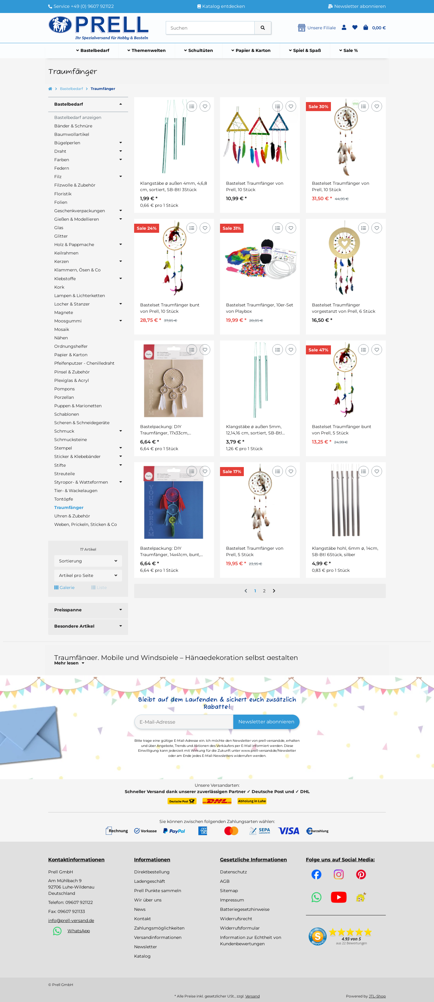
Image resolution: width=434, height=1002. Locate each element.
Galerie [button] (64, 587)
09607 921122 (79, 902)
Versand (252, 996)
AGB (225, 881)
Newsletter (145, 946)
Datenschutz (233, 872)
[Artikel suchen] (262, 28)
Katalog (142, 956)
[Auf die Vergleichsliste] (191, 106)
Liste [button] (99, 587)
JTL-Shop (377, 996)
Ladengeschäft (149, 881)
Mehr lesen (69, 663)
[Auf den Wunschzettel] (205, 106)
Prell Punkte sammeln (157, 890)
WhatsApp (79, 930)
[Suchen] (210, 28)
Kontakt (142, 918)
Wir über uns (148, 900)
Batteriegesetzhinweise (244, 909)
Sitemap (229, 890)
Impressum (232, 900)
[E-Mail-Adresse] (184, 722)
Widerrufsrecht (236, 918)
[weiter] (274, 591)
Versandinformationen (157, 937)
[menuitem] (92, 50)
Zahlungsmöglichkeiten (159, 928)
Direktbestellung (152, 872)
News (140, 909)
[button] (344, 27)
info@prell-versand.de (71, 920)
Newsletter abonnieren (266, 722)
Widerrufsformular (240, 928)
